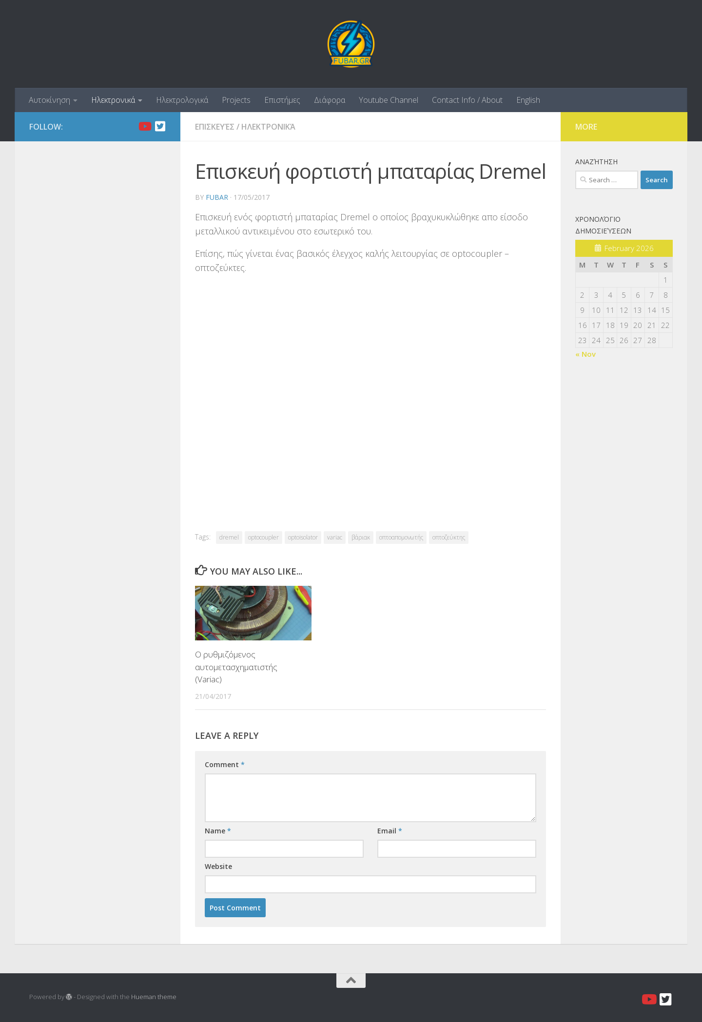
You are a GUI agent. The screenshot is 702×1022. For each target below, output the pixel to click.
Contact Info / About (467, 100)
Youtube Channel (388, 100)
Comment (225, 764)
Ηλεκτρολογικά (182, 100)
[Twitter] (160, 126)
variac (334, 537)
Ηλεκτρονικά (113, 100)
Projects (236, 100)
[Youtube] (144, 126)
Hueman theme (153, 996)
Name (218, 830)
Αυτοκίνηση (49, 100)
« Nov (585, 354)
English (528, 100)
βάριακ (360, 537)
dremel (229, 537)
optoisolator (303, 537)
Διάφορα (329, 100)
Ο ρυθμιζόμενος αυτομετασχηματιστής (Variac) (236, 667)
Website (218, 866)
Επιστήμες (282, 100)
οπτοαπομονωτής (401, 537)
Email (389, 830)
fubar (217, 197)
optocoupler (263, 537)
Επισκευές (214, 126)
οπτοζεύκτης (448, 537)
